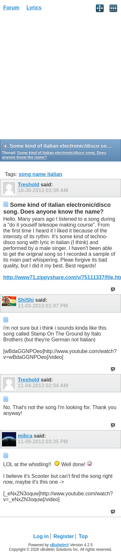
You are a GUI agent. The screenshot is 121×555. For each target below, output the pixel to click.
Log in (41, 536)
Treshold (28, 184)
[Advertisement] (60, 77)
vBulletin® (59, 545)
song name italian (40, 174)
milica (25, 436)
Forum (11, 7)
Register (63, 536)
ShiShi (26, 300)
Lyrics (34, 7)
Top (83, 536)
